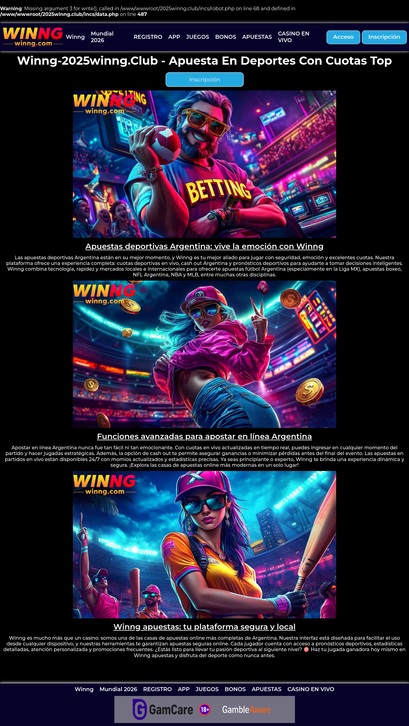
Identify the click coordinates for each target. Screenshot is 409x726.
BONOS (225, 37)
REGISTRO (148, 37)
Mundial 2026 (102, 37)
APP (174, 37)
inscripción (384, 36)
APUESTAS (257, 37)
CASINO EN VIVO (294, 37)
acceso (343, 36)
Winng (75, 37)
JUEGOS (197, 37)
